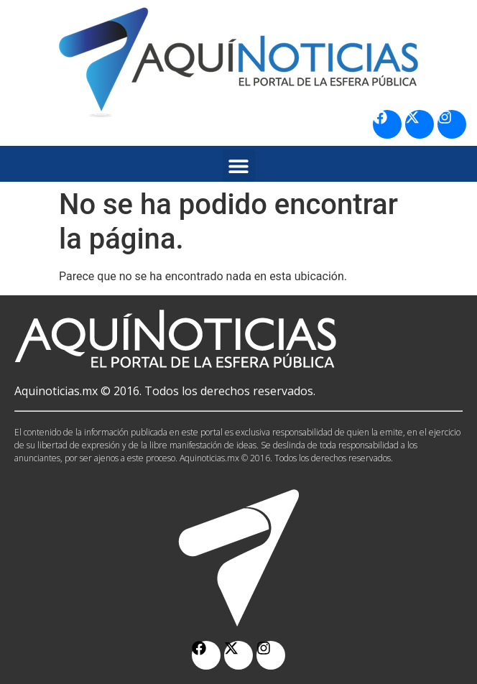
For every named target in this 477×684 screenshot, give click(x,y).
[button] (239, 165)
